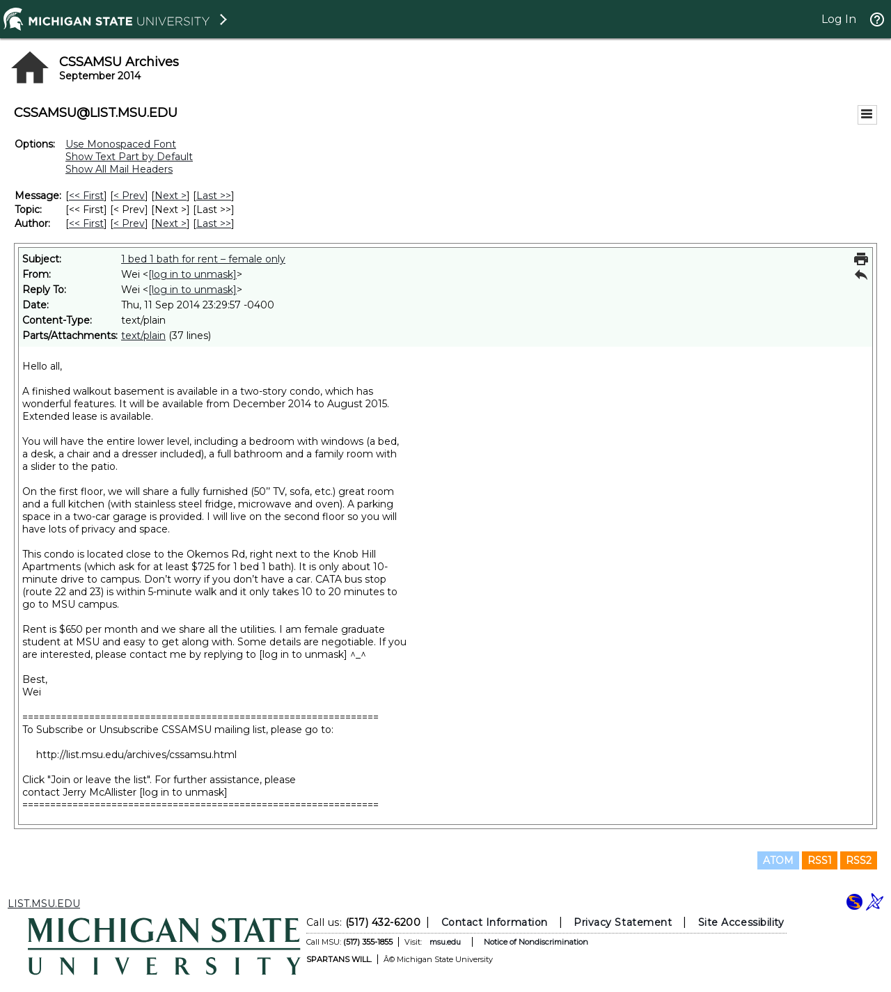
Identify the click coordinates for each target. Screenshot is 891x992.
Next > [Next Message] (171, 195)
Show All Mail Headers (119, 169)
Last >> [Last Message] (213, 195)
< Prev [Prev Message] (129, 195)
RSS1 (819, 860)
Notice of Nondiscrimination (536, 942)
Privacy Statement (623, 922)
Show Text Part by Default (129, 156)
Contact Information (494, 922)
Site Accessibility (741, 922)
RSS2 (859, 860)
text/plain (143, 335)
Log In (838, 19)
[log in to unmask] (192, 274)
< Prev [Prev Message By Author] (129, 223)
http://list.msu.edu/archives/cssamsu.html (136, 754)
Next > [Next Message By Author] (171, 223)
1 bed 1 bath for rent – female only (203, 259)
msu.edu (445, 942)
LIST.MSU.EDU (44, 903)
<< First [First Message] (86, 195)
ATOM (778, 860)
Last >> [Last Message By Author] (213, 223)
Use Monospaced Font (120, 144)
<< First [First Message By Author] (86, 223)
